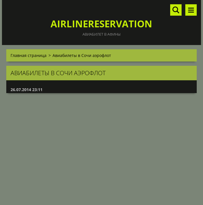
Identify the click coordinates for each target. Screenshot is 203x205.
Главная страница (29, 55)
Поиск (176, 10)
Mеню (191, 10)
